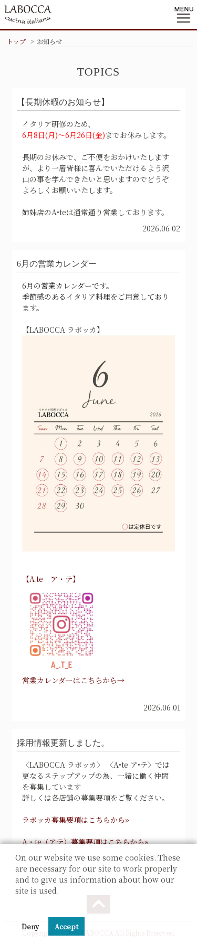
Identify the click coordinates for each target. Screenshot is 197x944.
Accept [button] (66, 926)
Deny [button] (30, 926)
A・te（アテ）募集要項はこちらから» (85, 841)
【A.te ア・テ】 (51, 579)
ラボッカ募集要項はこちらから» (75, 819)
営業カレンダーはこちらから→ (73, 680)
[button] (16, 903)
